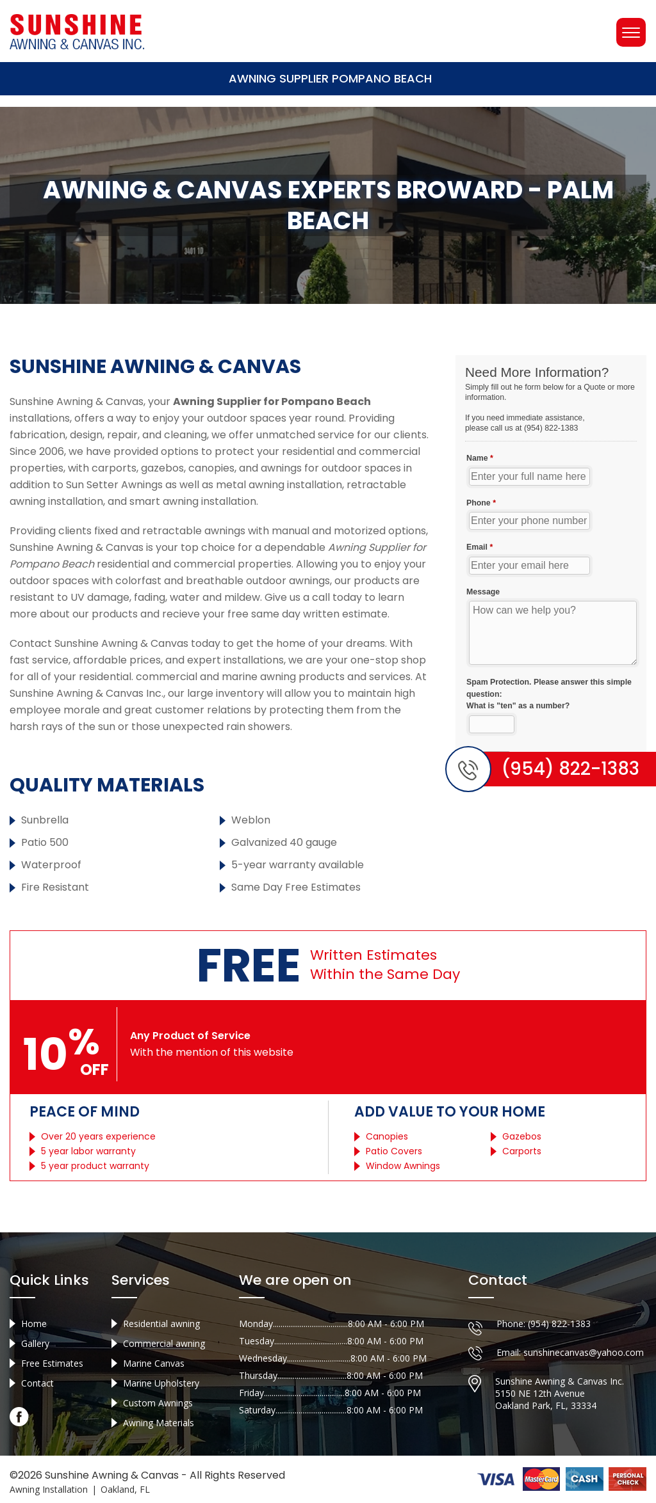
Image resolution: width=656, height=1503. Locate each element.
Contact (37, 1383)
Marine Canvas (153, 1363)
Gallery (35, 1343)
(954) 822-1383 (559, 1323)
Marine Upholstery (161, 1383)
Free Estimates (52, 1363)
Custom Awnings (158, 1403)
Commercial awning (164, 1343)
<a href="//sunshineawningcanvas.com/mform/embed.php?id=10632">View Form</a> (550, 569)
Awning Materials (158, 1423)
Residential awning (161, 1323)
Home (34, 1323)
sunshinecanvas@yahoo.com (583, 1352)
